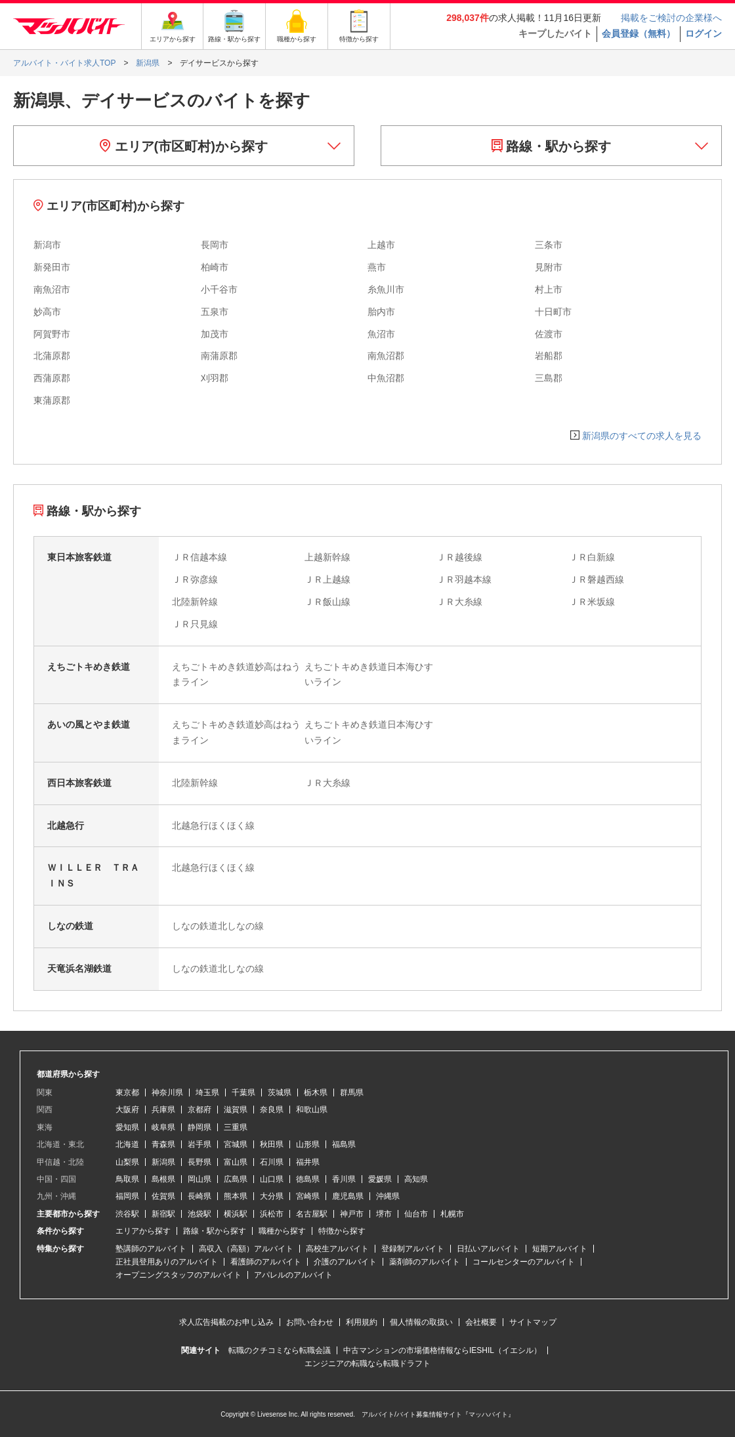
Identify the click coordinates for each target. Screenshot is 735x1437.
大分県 (272, 1196)
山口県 (272, 1179)
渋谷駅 (127, 1213)
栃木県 (315, 1092)
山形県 (308, 1144)
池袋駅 (199, 1213)
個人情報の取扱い (421, 1322)
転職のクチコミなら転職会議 (279, 1350)
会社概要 (481, 1322)
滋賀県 (235, 1109)
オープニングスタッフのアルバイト (179, 1275)
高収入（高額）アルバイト (246, 1248)
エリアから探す (143, 1231)
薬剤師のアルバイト (424, 1261)
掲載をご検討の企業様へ (671, 17)
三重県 (235, 1127)
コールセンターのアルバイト (523, 1261)
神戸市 (352, 1213)
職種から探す (282, 1231)
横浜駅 (235, 1213)
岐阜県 (163, 1127)
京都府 (199, 1109)
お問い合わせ (309, 1322)
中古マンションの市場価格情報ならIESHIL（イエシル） (442, 1350)
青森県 (163, 1144)
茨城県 (279, 1092)
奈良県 (272, 1109)
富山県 (235, 1162)
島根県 (163, 1179)
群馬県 (352, 1092)
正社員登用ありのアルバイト (167, 1261)
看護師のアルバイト (265, 1261)
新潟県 (163, 1162)
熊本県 (235, 1196)
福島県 (344, 1144)
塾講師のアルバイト (151, 1248)
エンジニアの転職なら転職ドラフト (367, 1363)
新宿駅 (163, 1213)
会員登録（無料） (638, 33)
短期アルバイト (559, 1248)
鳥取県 (127, 1179)
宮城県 (235, 1144)
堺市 (384, 1213)
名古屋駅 (311, 1213)
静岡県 (199, 1127)
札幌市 (452, 1213)
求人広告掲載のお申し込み (226, 1322)
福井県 (308, 1162)
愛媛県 (380, 1179)
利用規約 (361, 1322)
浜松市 (272, 1213)
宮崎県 (308, 1196)
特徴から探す (342, 1231)
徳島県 (308, 1179)
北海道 (127, 1144)
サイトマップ (532, 1322)
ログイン (703, 33)
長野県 (199, 1162)
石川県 (272, 1162)
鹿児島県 (348, 1196)
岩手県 (199, 1144)
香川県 (344, 1179)
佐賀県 (163, 1196)
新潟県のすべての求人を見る (642, 435)
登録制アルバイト (412, 1248)
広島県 (235, 1179)
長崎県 (199, 1196)
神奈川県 (167, 1092)
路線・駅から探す (552, 146)
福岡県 (127, 1196)
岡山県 (199, 1179)
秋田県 (272, 1144)
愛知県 (127, 1127)
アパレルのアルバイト (293, 1275)
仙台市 (416, 1213)
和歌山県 (311, 1109)
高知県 (416, 1179)
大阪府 (127, 1109)
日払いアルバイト (488, 1248)
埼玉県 (207, 1092)
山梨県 (127, 1162)
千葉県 (243, 1092)
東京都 (127, 1092)
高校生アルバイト (337, 1248)
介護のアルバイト (345, 1261)
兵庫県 (163, 1109)
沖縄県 (388, 1196)
